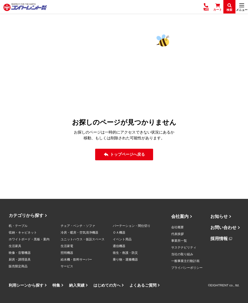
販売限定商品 (18, 266)
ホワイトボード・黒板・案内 (29, 239)
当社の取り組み (182, 254)
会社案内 (180, 216)
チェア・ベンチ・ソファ (78, 226)
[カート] (217, 6)
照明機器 (67, 253)
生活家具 (15, 246)
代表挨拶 (177, 234)
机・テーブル (18, 226)
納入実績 (77, 285)
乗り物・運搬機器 (125, 259)
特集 (56, 285)
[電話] (206, 6)
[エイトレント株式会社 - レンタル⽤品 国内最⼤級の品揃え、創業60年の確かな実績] (25, 7)
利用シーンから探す (26, 285)
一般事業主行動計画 (185, 261)
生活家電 (67, 246)
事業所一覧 (179, 240)
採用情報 (219, 238)
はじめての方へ (106, 285)
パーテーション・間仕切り (131, 226)
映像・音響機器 (20, 253)
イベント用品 (122, 239)
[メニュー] (241, 6)
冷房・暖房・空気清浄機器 (79, 232)
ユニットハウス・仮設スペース (83, 239)
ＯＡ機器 (119, 232)
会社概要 (177, 227)
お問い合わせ (223, 227)
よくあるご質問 (142, 285)
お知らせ (219, 216)
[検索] (229, 6)
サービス (67, 266)
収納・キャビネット (23, 232)
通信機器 (119, 246)
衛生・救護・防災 (125, 253)
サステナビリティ (183, 247)
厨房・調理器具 (20, 259)
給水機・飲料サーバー (76, 259)
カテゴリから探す (26, 215)
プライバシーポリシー (187, 267)
